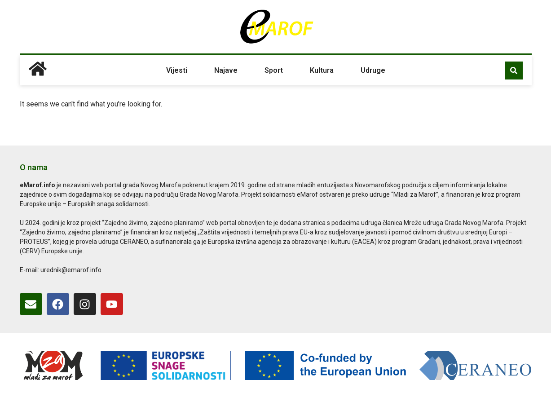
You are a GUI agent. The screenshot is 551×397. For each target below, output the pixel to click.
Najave (226, 70)
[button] (514, 70)
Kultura (322, 70)
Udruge (373, 70)
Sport (273, 70)
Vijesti (176, 70)
